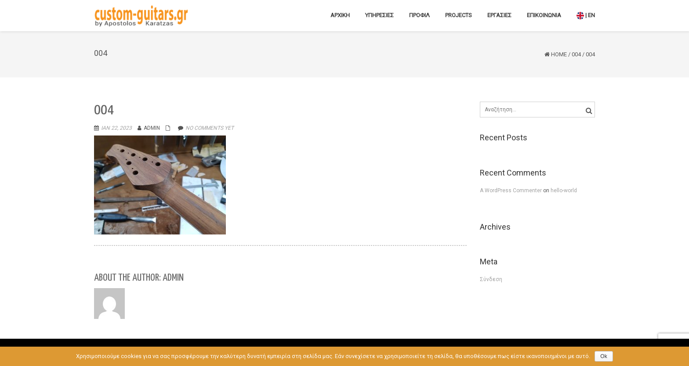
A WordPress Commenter (511, 190)
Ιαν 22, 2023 (116, 128)
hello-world (564, 190)
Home (559, 54)
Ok (603, 356)
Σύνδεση (491, 279)
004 (576, 54)
